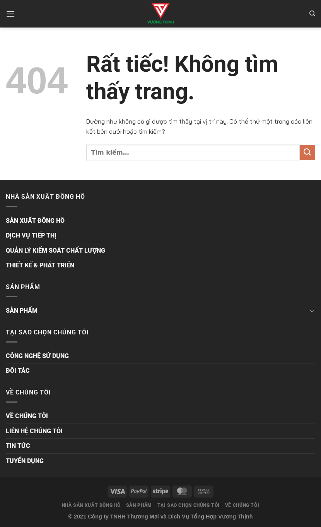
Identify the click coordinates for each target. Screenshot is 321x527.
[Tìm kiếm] (312, 13)
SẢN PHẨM (22, 310)
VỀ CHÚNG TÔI (27, 416)
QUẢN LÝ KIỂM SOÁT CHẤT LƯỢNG (55, 250)
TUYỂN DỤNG (25, 461)
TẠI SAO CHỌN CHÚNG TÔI (188, 505)
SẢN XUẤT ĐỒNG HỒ (35, 220)
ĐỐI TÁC (18, 370)
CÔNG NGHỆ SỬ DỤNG (37, 356)
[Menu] (10, 13)
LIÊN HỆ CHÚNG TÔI (34, 431)
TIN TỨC (18, 446)
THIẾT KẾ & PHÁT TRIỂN (40, 265)
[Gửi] (307, 152)
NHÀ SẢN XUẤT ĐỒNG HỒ (91, 505)
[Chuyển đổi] (312, 310)
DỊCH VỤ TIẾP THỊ (31, 235)
